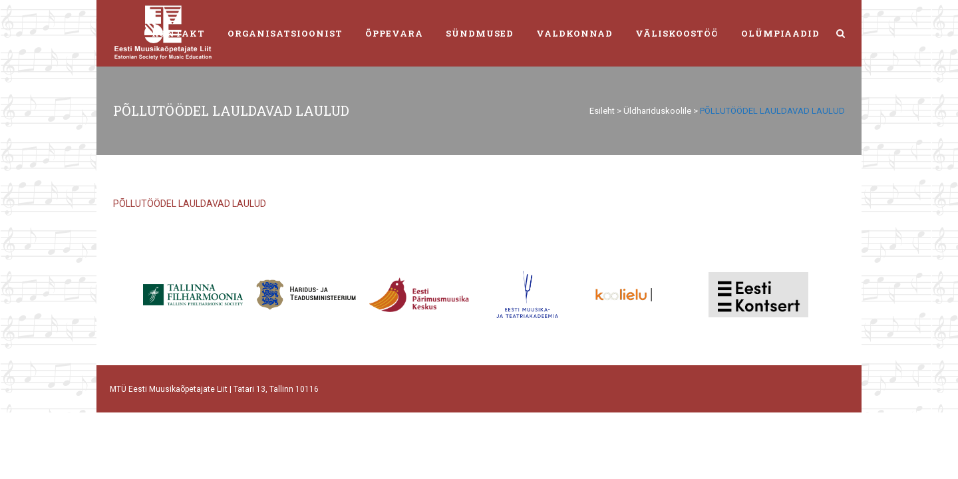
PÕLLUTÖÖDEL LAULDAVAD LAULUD (189, 203)
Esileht (602, 111)
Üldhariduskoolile (657, 111)
